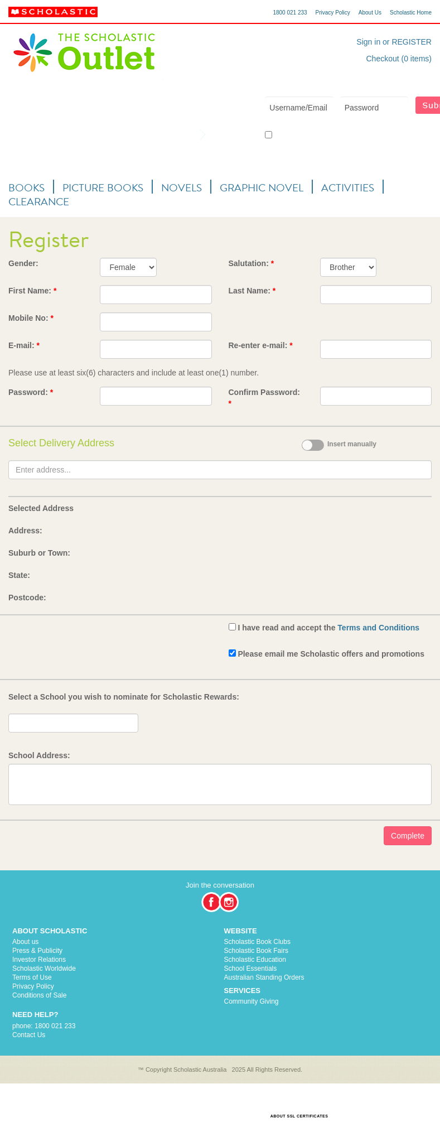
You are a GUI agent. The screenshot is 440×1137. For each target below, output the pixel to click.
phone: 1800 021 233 (43, 1026)
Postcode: (27, 597)
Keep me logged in (296, 135)
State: (19, 575)
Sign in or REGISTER (394, 41)
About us (25, 942)
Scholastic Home (411, 12)
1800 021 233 (290, 12)
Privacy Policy (333, 12)
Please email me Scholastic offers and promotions (331, 653)
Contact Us (28, 1035)
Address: (25, 530)
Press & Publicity (37, 951)
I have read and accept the (328, 627)
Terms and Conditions (378, 627)
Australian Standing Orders (264, 977)
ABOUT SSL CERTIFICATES (299, 1116)
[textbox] (220, 469)
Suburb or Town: (39, 552)
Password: (30, 392)
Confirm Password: (264, 398)
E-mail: (24, 345)
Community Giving (251, 1001)
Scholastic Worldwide (44, 968)
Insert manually (351, 444)
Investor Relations (39, 959)
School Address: (39, 755)
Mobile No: (31, 318)
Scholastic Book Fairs (256, 951)
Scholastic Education (255, 959)
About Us (370, 12)
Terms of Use (32, 977)
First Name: (32, 290)
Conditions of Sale (39, 995)
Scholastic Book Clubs (257, 942)
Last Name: (252, 290)
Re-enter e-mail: (261, 345)
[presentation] (93, 642)
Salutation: (251, 263)
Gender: (23, 263)
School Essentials (250, 968)
